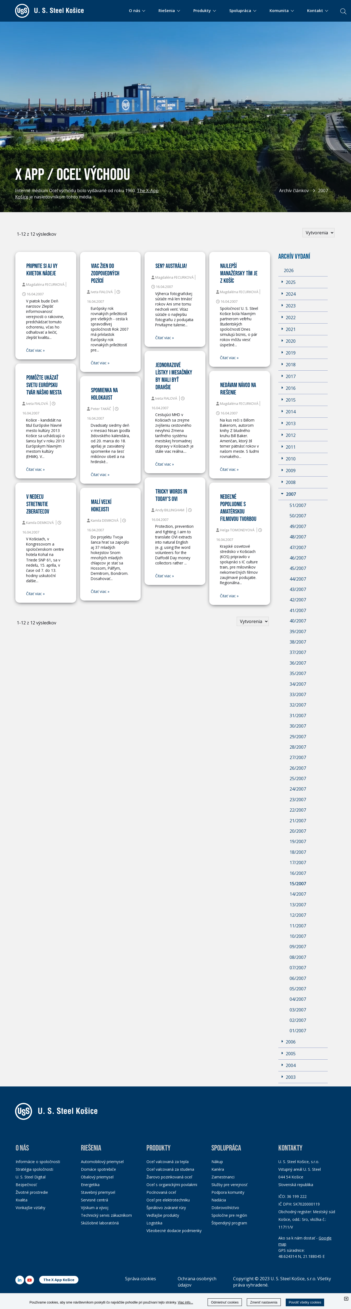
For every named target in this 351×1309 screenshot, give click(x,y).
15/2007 (298, 884)
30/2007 (298, 726)
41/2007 (298, 610)
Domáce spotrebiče (98, 1169)
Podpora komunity (227, 1192)
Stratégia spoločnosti (34, 1169)
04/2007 (298, 999)
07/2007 (298, 968)
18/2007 (298, 852)
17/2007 (298, 863)
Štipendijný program (229, 1223)
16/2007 (298, 873)
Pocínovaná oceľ (161, 1192)
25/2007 (298, 778)
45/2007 (298, 568)
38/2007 (298, 642)
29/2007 (298, 737)
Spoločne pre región (229, 1215)
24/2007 (298, 789)
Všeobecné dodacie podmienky (174, 1230)
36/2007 (298, 663)
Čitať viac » (35, 350)
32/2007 (298, 705)
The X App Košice (58, 1279)
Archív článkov (294, 191)
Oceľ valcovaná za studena (170, 1169)
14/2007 (298, 894)
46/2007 (298, 558)
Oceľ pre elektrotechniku (168, 1200)
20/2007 (298, 831)
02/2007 (298, 1020)
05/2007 (298, 989)
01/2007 (298, 1031)
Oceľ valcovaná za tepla (167, 1161)
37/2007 (298, 652)
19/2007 (298, 841)
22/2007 (298, 810)
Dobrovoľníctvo (225, 1207)
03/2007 (298, 1010)
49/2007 (298, 526)
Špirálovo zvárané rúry (166, 1207)
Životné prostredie (32, 1192)
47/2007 (298, 547)
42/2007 (298, 600)
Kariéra (217, 1169)
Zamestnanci (222, 1177)
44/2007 (298, 579)
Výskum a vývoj (94, 1207)
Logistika (154, 1223)
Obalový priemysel (97, 1177)
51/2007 (298, 505)
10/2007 (298, 936)
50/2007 (298, 516)
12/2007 (298, 915)
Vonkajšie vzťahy (30, 1207)
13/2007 (298, 905)
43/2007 (298, 589)
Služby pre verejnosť (229, 1184)
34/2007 (298, 684)
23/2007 (298, 800)
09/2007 (298, 947)
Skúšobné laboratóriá (100, 1223)
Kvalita (21, 1200)
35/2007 (298, 673)
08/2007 (298, 957)
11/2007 (298, 926)
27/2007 (298, 757)
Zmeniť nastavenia (263, 1302)
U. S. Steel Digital (31, 1177)
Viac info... (185, 1302)
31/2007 (298, 716)
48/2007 (298, 537)
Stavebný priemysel (98, 1192)
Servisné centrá (94, 1200)
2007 (323, 191)
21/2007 (298, 821)
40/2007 (298, 621)
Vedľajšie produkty (162, 1215)
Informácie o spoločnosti (38, 1161)
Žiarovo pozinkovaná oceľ (169, 1177)
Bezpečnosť (26, 1184)
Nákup (217, 1161)
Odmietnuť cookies (225, 1302)
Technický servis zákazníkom (106, 1215)
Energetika (90, 1184)
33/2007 (298, 694)
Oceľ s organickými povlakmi (171, 1184)
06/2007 (298, 978)
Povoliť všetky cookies (305, 1302)
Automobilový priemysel (102, 1161)
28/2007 (298, 747)
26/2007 (298, 768)
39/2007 (298, 631)
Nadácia (218, 1200)
